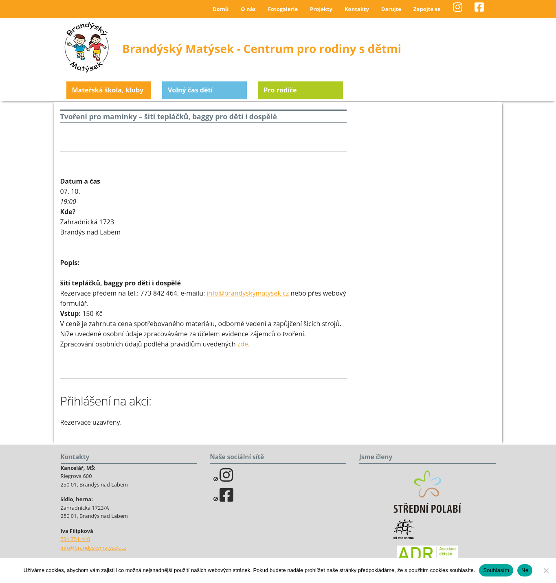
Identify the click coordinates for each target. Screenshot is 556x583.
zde (242, 344)
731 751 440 (75, 539)
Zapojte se (426, 9)
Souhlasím (496, 570)
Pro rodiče (280, 89)
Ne (524, 570)
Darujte (391, 9)
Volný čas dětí (190, 89)
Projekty (321, 9)
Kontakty (357, 9)
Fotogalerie (283, 9)
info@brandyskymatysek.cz (248, 293)
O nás (248, 9)
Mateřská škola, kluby (108, 89)
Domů (221, 9)
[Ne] (546, 570)
